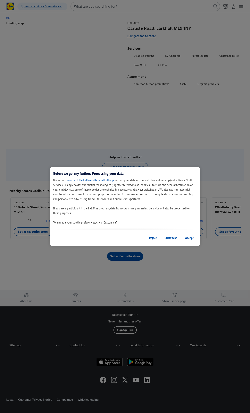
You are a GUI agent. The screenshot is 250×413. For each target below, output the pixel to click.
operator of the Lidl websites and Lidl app (89, 180)
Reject (153, 238)
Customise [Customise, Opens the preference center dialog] (170, 238)
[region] (125, 206)
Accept (189, 238)
